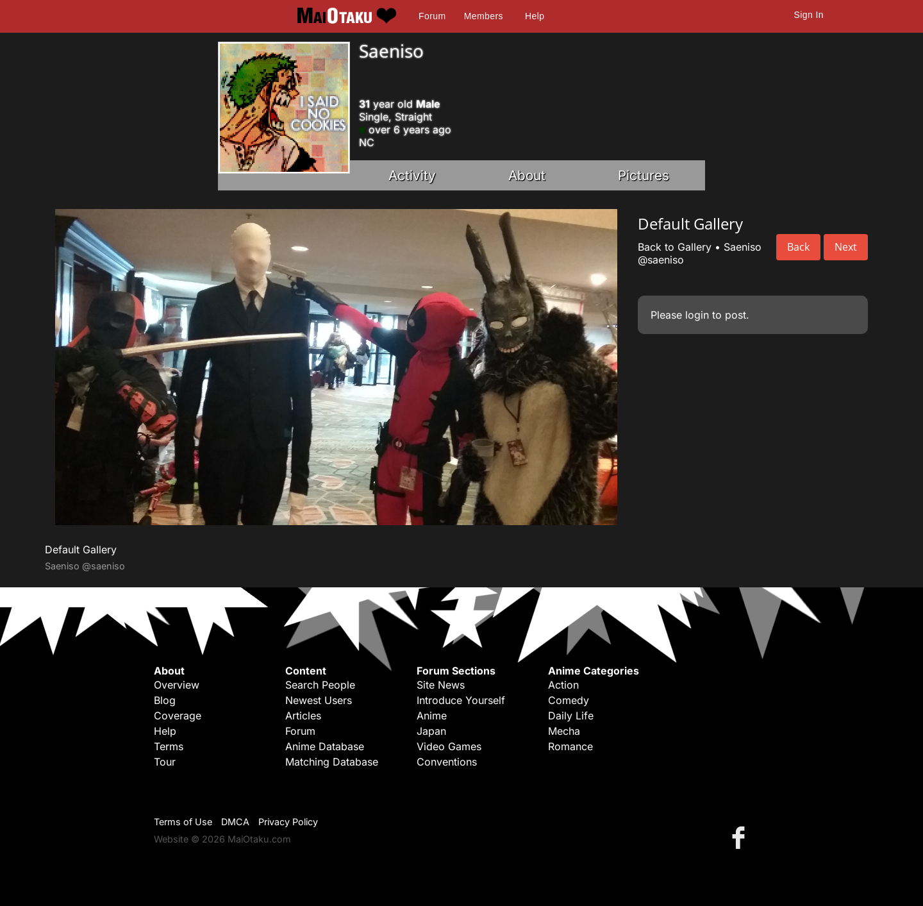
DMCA (235, 821)
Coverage (177, 715)
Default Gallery (81, 549)
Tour (165, 761)
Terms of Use (183, 821)
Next (846, 247)
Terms (168, 746)
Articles (303, 715)
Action (563, 684)
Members (483, 16)
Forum (432, 16)
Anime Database (324, 746)
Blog (165, 700)
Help (534, 16)
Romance (570, 746)
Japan (431, 731)
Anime (432, 715)
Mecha (564, 731)
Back (798, 247)
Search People (320, 684)
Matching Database (331, 761)
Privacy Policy (288, 821)
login (697, 314)
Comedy (568, 700)
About (526, 175)
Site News (441, 684)
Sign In (809, 15)
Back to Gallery (674, 246)
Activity (412, 175)
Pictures (643, 175)
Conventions (447, 761)
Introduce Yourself (461, 700)
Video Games (449, 746)
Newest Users (318, 700)
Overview (176, 684)
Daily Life (571, 715)
